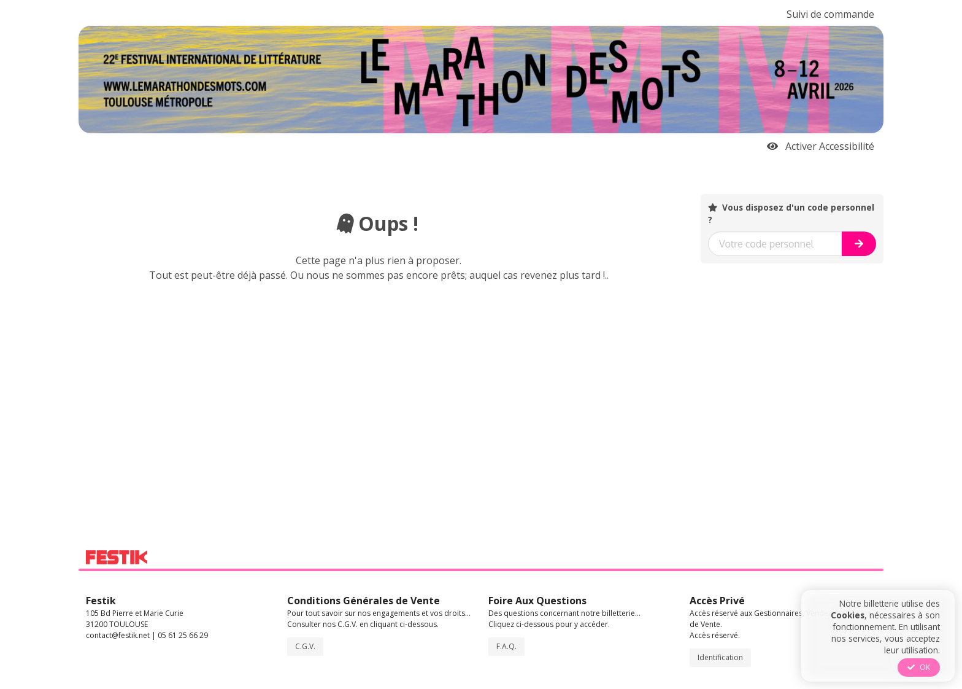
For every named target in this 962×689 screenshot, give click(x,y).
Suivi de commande (830, 14)
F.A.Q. (506, 646)
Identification (720, 657)
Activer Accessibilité (820, 146)
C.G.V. (305, 646)
